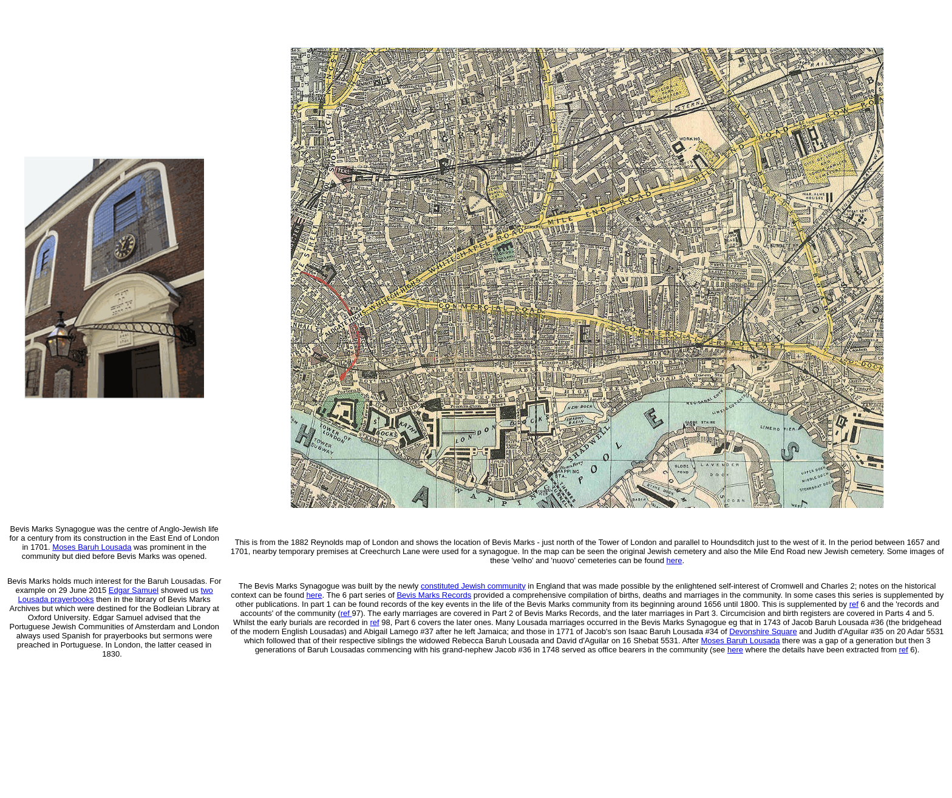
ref (903, 649)
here (674, 560)
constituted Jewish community (473, 585)
